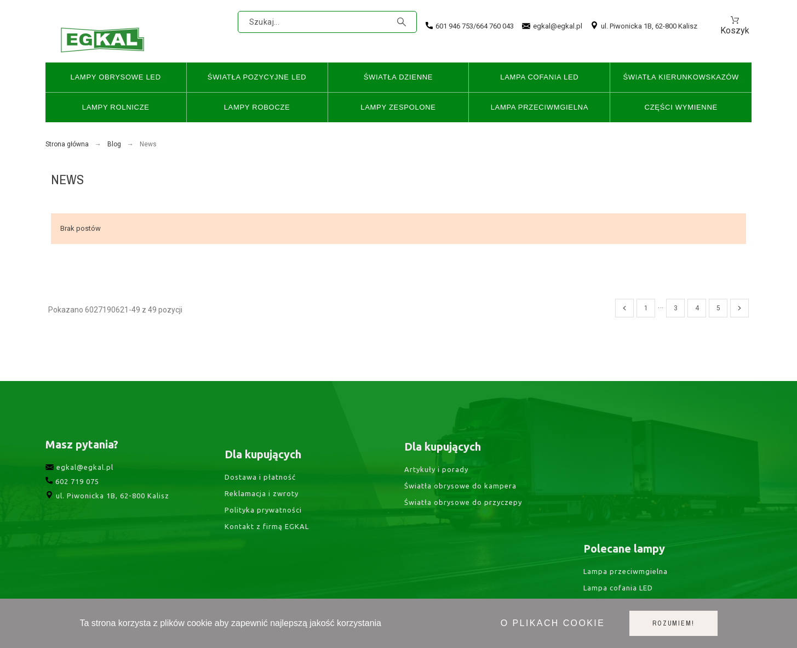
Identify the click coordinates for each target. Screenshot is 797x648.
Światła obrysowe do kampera (460, 507)
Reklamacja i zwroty (262, 521)
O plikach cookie (553, 623)
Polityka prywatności (263, 537)
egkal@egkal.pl (552, 26)
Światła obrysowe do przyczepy (463, 524)
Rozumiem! (673, 623)
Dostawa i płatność (260, 504)
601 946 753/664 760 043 (470, 26)
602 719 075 (72, 501)
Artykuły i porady (436, 491)
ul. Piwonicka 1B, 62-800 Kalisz (643, 26)
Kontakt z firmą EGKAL (267, 554)
